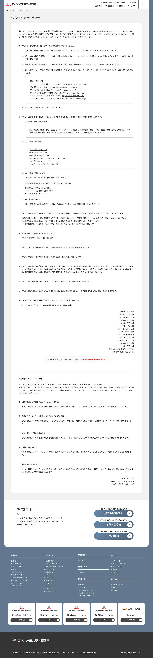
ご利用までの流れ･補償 (87, 593)
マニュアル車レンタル (86, 590)
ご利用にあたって (16, 586)
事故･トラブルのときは (118, 563)
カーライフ (132, 6)
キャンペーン (49, 588)
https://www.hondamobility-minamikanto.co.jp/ (54, 305)
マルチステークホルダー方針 (19, 580)
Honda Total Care (117, 566)
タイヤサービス (49, 586)
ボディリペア (49, 583)
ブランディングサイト (17, 572)
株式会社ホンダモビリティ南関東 (37, 188)
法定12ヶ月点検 (49, 569)
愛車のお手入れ (48, 580)
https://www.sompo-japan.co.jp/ (65, 87)
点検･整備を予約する (50, 591)
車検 (46, 575)
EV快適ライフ (115, 572)
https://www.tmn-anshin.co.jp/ (74, 99)
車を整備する (109, 6)
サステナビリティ (16, 563)
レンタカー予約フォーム (87, 596)
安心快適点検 (49, 572)
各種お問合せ (115, 587)
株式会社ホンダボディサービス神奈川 (44, 164)
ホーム (10, 10)
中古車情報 (81, 572)
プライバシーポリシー (17, 583)
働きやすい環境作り (16, 566)
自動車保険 (114, 569)
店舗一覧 (80, 561)
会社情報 (98, 6)
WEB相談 (114, 590)
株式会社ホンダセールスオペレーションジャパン (49, 158)
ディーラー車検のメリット (53, 563)
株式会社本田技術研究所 (39, 155)
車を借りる (121, 6)
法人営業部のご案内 (16, 575)
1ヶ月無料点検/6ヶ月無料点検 (54, 566)
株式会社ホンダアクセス (39, 153)
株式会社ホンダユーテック (40, 161)
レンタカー (82, 587)
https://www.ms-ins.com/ (66, 90)
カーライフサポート (117, 561)
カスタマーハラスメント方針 (19, 577)
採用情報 (13, 569)
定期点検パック (48, 577)
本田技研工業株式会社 (38, 150)
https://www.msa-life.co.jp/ (73, 96)
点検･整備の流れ (49, 561)
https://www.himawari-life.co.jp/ (71, 93)
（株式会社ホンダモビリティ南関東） (36, 31)
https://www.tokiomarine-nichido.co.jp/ (71, 84)
